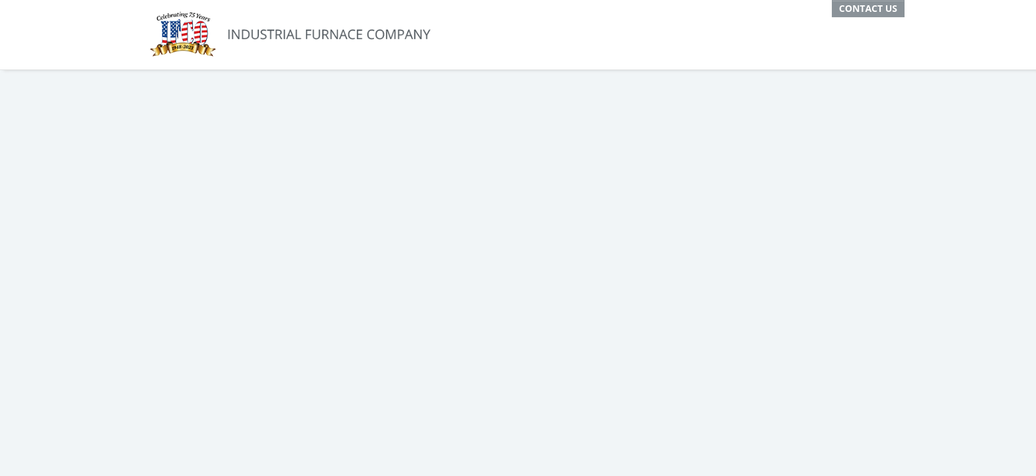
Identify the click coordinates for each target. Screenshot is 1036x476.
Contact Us (868, 8)
